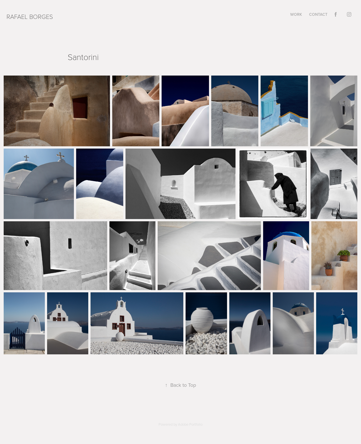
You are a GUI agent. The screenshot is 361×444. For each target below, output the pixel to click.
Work (296, 14)
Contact (318, 14)
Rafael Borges (29, 16)
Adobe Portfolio (190, 424)
